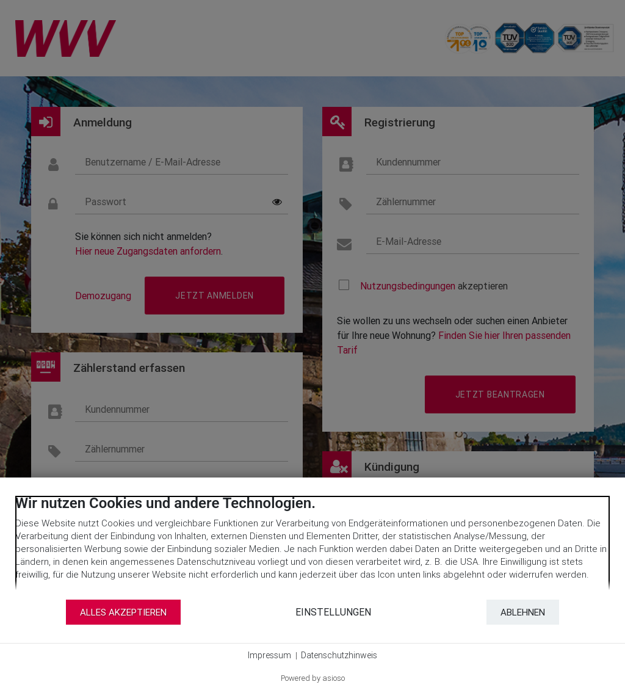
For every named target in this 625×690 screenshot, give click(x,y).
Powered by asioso (313, 678)
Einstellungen (333, 612)
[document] (312, 546)
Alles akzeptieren (123, 612)
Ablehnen (522, 612)
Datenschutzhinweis (339, 655)
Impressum (269, 655)
